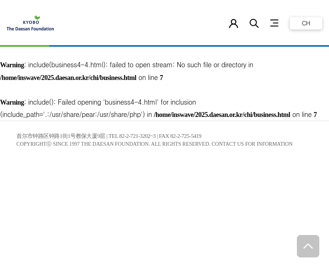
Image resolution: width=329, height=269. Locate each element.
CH (306, 23)
